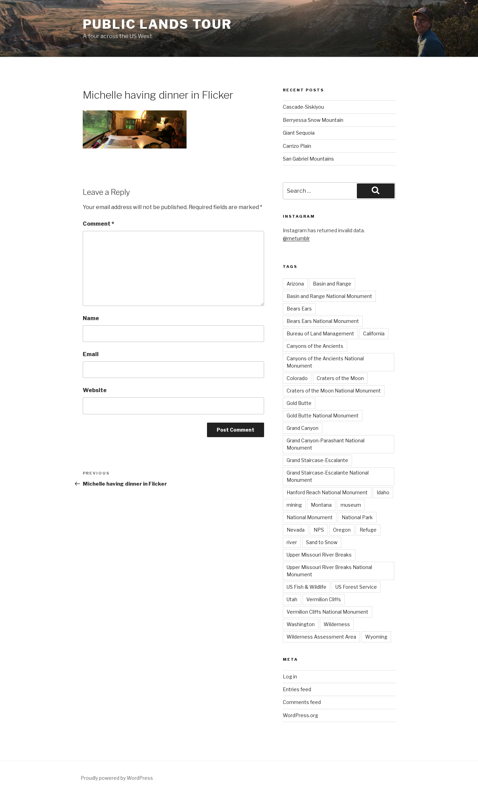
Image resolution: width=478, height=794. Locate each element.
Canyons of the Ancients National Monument (325, 362)
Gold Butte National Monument (323, 415)
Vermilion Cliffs (323, 599)
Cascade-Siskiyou (303, 107)
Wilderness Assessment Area (321, 637)
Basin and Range (332, 284)
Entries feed (297, 689)
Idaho (383, 492)
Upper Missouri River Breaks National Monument (329, 570)
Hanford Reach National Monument (327, 492)
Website (95, 390)
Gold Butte (299, 403)
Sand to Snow (321, 542)
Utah (292, 599)
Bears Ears (299, 309)
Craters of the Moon (340, 378)
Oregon (342, 530)
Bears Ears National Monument (323, 321)
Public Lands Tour (157, 24)
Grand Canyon (302, 428)
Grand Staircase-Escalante (317, 460)
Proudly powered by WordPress (117, 778)
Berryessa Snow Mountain (313, 120)
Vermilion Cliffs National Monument (327, 612)
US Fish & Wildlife (306, 587)
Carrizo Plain (297, 146)
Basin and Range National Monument (329, 296)
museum (351, 505)
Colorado (297, 378)
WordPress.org (300, 715)
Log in (290, 676)
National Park (357, 517)
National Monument (310, 517)
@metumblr (296, 238)
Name (91, 318)
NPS (319, 530)
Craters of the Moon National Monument (334, 391)
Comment (98, 223)
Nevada (296, 530)
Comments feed (302, 702)
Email (91, 354)
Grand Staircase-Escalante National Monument (328, 476)
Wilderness (337, 624)
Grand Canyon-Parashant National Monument (325, 444)
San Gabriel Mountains (308, 159)
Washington (301, 624)
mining (294, 505)
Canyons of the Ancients (315, 346)
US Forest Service (356, 587)
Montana (321, 505)
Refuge (368, 530)
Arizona (295, 284)
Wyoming (376, 637)
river (292, 542)
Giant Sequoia (299, 133)
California (374, 333)
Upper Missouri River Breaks (319, 555)
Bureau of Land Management (320, 333)
